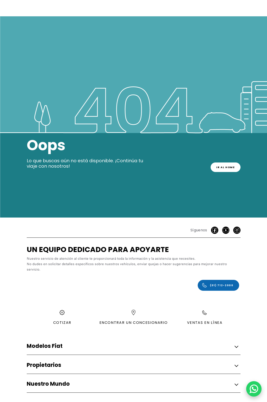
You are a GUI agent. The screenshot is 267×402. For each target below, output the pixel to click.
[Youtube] (225, 230)
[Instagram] (237, 230)
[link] (226, 167)
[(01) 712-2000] (218, 285)
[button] (132, 346)
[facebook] (214, 230)
